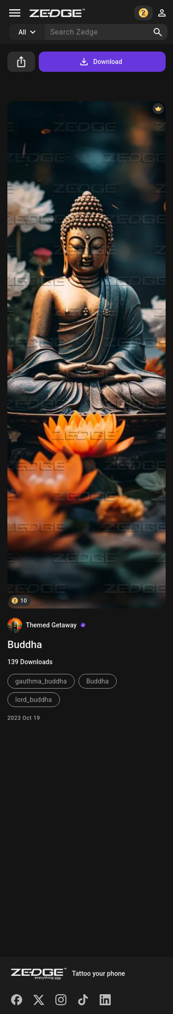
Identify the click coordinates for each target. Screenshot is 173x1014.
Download (100, 61)
